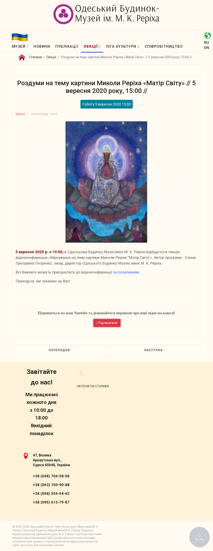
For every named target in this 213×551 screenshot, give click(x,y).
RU (206, 42)
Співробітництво (164, 46)
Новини (42, 46)
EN (206, 47)
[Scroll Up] (93, 386)
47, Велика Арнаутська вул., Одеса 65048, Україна (51, 460)
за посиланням (126, 272)
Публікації (66, 46)
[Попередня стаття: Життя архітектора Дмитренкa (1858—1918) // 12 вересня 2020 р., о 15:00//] (59, 350)
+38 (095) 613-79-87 (51, 502)
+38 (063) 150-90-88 (51, 485)
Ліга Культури (121, 46)
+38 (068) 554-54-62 (51, 493)
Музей (19, 46)
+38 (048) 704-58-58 (51, 476)
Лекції (91, 46)
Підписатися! (107, 323)
